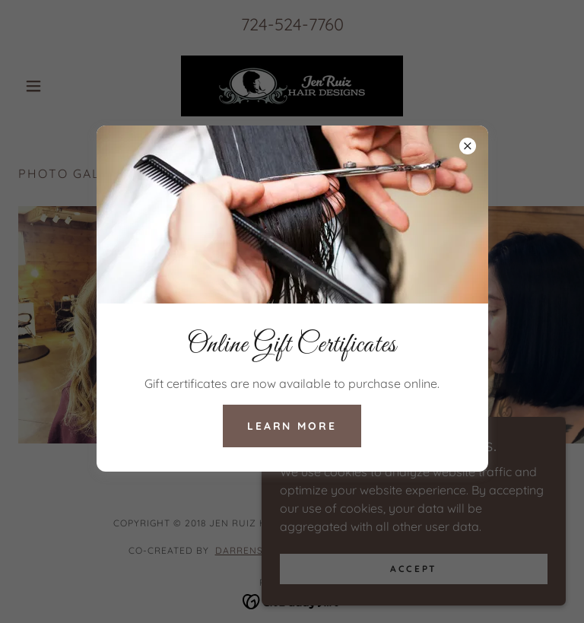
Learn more (292, 426)
